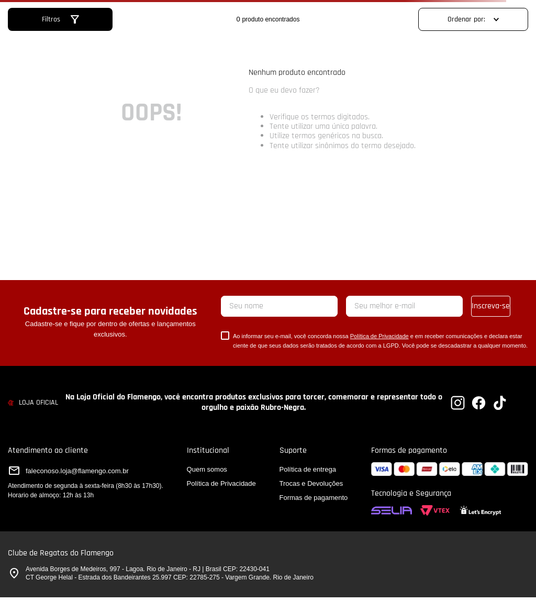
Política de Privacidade (379, 336)
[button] (60, 19)
